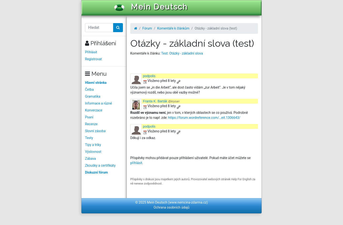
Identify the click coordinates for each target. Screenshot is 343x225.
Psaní (89, 117)
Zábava (90, 158)
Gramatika (92, 96)
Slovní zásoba (95, 131)
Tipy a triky (93, 145)
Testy (89, 138)
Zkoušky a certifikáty (100, 165)
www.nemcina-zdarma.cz (188, 202)
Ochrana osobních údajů (172, 207)
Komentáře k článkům (173, 28)
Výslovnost (93, 152)
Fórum (147, 28)
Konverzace (93, 110)
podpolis (149, 76)
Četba (89, 89)
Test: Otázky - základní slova (182, 53)
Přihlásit (91, 52)
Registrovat (93, 59)
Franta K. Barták (161, 101)
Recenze (91, 124)
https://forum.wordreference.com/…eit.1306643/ (204, 118)
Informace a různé (98, 103)
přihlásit (136, 163)
